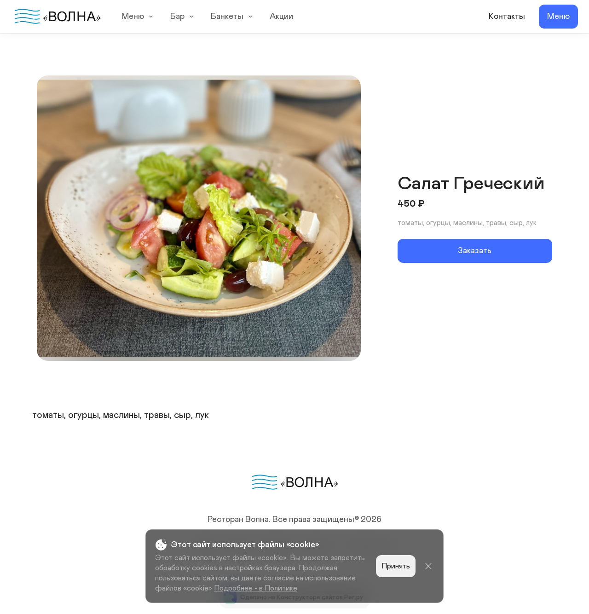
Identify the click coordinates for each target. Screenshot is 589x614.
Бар (183, 16)
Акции (281, 16)
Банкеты (233, 16)
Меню (138, 16)
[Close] (428, 566)
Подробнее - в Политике (255, 588)
